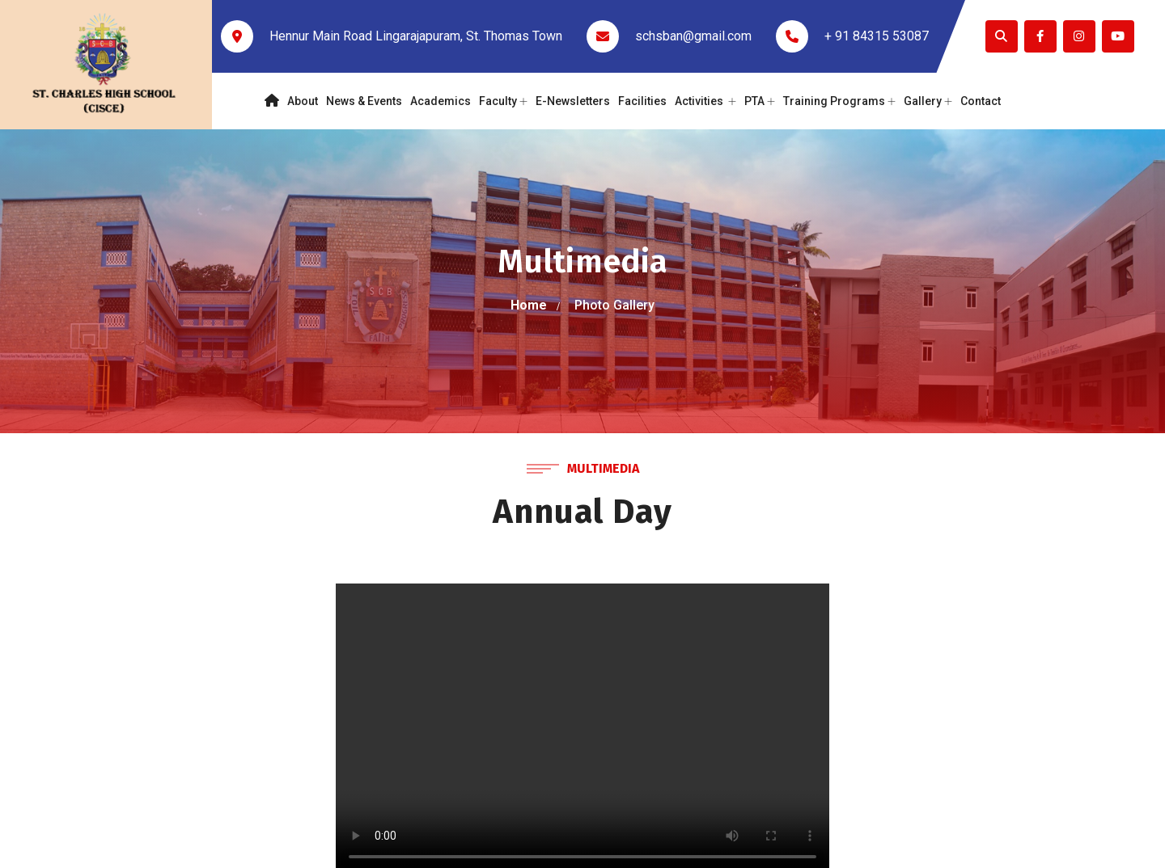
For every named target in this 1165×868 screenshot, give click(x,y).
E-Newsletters (573, 101)
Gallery (928, 101)
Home (528, 305)
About (302, 101)
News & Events (364, 101)
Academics (440, 101)
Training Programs (839, 101)
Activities (705, 101)
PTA (759, 101)
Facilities (642, 101)
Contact (980, 101)
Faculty (503, 101)
